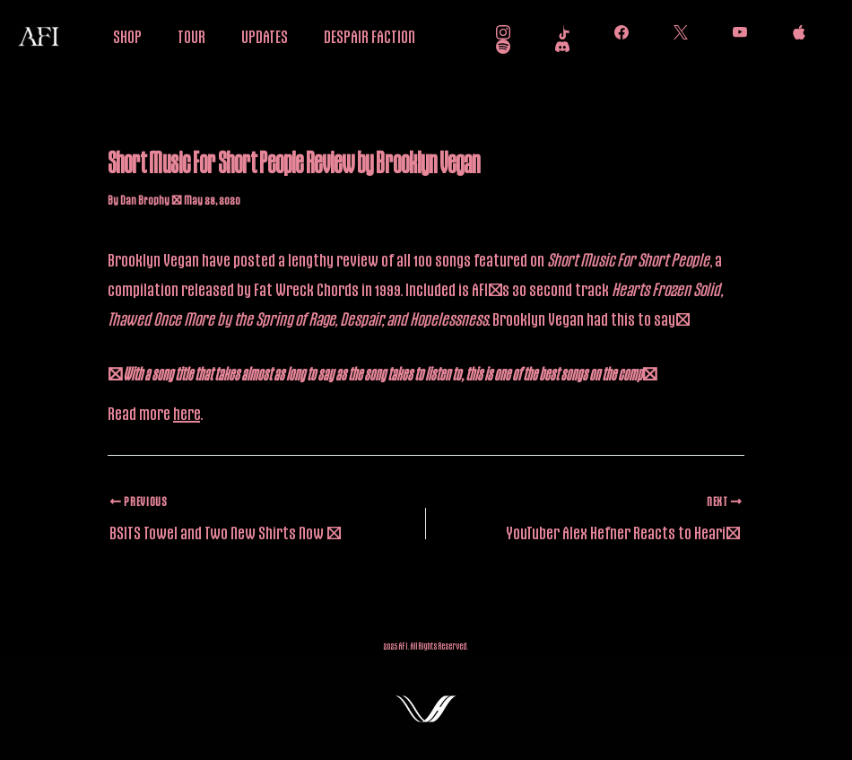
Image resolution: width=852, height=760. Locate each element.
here (186, 413)
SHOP (127, 36)
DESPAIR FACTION (369, 36)
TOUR (191, 36)
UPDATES (264, 36)
